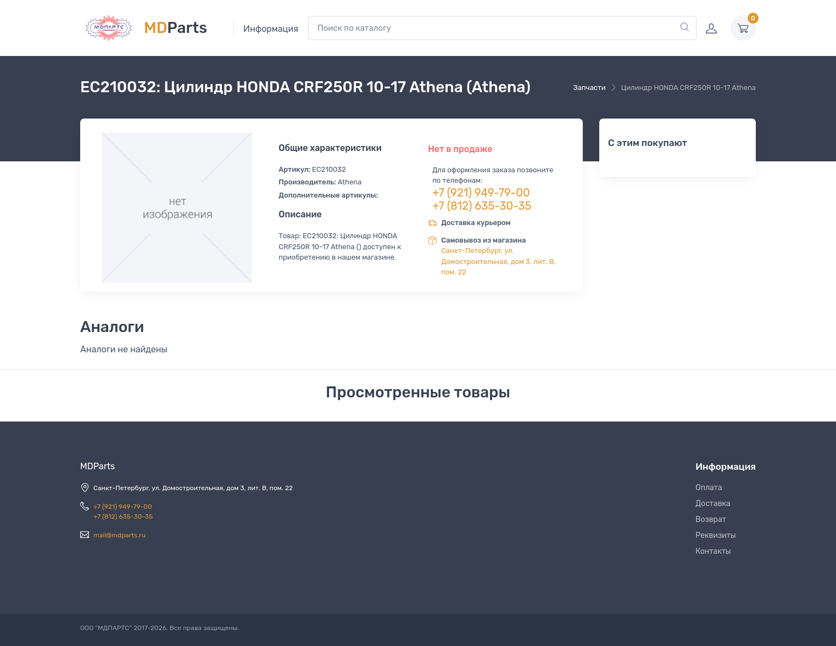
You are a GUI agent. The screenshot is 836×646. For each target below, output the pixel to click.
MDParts (97, 466)
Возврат (710, 519)
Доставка (713, 503)
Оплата (708, 487)
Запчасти (589, 87)
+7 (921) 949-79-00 (481, 192)
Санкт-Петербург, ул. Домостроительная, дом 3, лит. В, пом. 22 (498, 261)
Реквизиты (715, 535)
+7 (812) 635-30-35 (481, 205)
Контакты (713, 551)
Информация (270, 29)
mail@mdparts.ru (119, 535)
